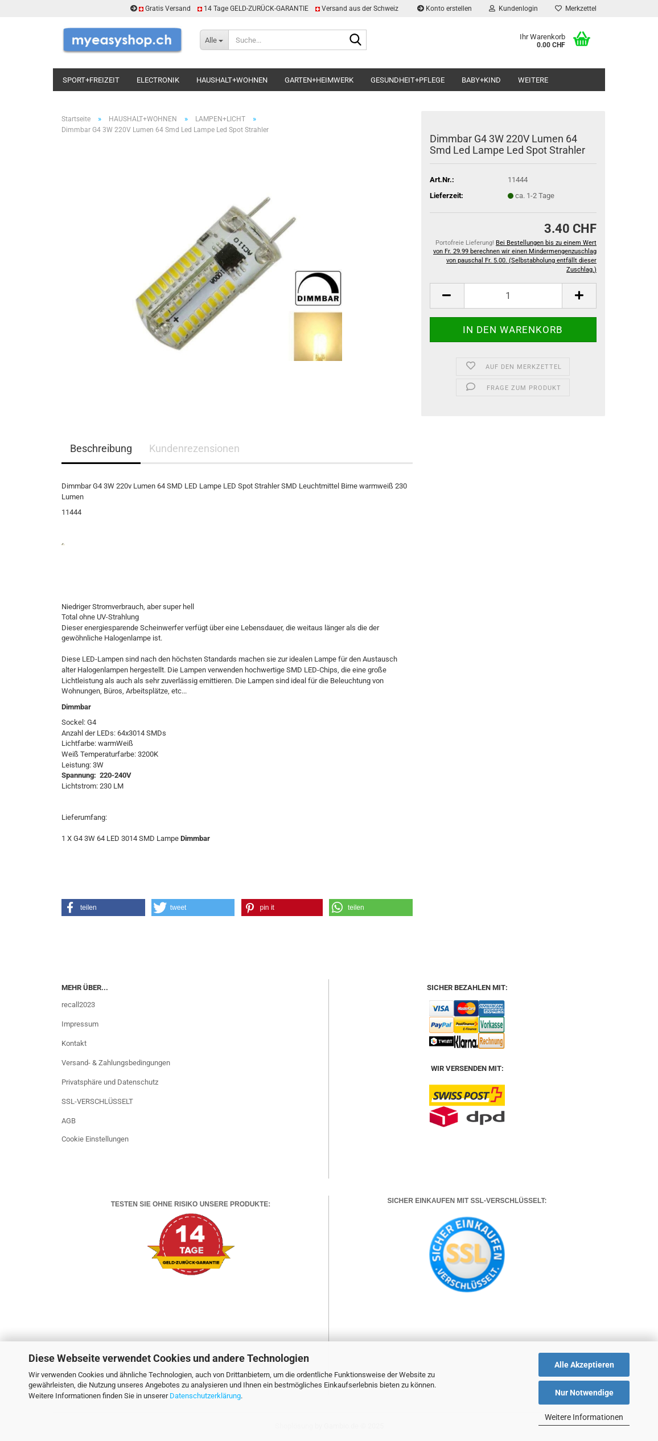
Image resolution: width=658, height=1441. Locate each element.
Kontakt (74, 1043)
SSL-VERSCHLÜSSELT (97, 1101)
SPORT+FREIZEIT (91, 80)
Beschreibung (101, 448)
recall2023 (78, 1004)
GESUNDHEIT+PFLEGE (408, 80)
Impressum (79, 1024)
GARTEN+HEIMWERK (319, 80)
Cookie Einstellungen (95, 1139)
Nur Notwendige (584, 1392)
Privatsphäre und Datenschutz (109, 1082)
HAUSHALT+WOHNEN (232, 80)
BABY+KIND (481, 80)
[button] (447, 296)
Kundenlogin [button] (513, 9)
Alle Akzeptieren (584, 1364)
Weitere (533, 80)
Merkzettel (576, 9)
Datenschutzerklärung (205, 1395)
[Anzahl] (513, 296)
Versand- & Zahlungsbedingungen (115, 1062)
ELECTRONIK (158, 80)
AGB (68, 1120)
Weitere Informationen (584, 1417)
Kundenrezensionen (194, 448)
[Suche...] (214, 40)
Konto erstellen (444, 9)
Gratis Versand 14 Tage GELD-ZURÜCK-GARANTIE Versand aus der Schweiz (265, 9)
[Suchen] (356, 40)
